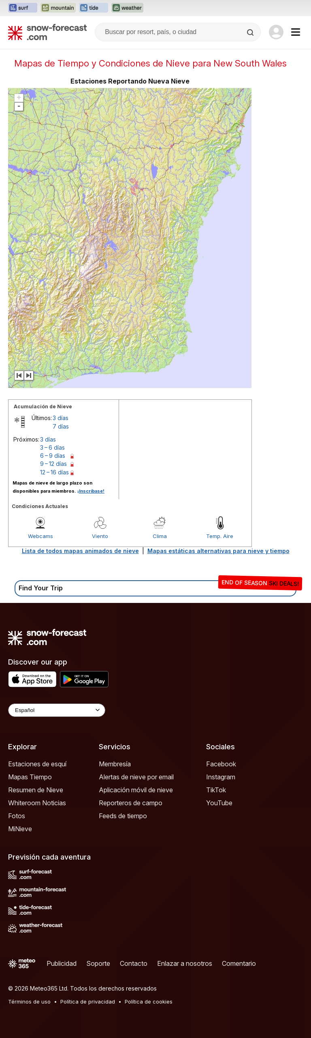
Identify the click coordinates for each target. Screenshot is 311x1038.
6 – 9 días (52, 455)
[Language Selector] (56, 710)
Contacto (133, 963)
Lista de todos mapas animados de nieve (80, 550)
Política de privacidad (87, 1001)
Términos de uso (29, 1001)
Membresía (115, 764)
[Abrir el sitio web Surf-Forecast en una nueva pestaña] (22, 8)
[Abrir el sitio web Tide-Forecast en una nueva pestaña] (93, 8)
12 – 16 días (54, 472)
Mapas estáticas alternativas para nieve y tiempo (218, 550)
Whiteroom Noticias (37, 803)
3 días (60, 417)
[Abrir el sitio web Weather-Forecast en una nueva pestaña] (127, 8)
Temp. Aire (219, 536)
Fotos (16, 816)
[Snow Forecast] (47, 32)
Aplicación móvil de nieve (136, 790)
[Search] (251, 32)
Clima (160, 536)
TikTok (216, 790)
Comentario (239, 963)
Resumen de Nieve (35, 790)
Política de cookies (149, 1001)
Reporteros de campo (130, 803)
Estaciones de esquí (37, 764)
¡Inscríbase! (90, 491)
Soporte (98, 963)
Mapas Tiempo (30, 777)
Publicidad (62, 963)
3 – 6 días (52, 447)
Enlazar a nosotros (184, 963)
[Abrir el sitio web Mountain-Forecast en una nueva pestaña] (58, 8)
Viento (100, 536)
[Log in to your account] (276, 32)
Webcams (40, 536)
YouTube (219, 803)
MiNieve (20, 829)
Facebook (221, 764)
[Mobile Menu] (295, 32)
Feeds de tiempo (123, 816)
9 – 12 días (53, 463)
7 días (61, 426)
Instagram (220, 777)
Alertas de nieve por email (136, 777)
